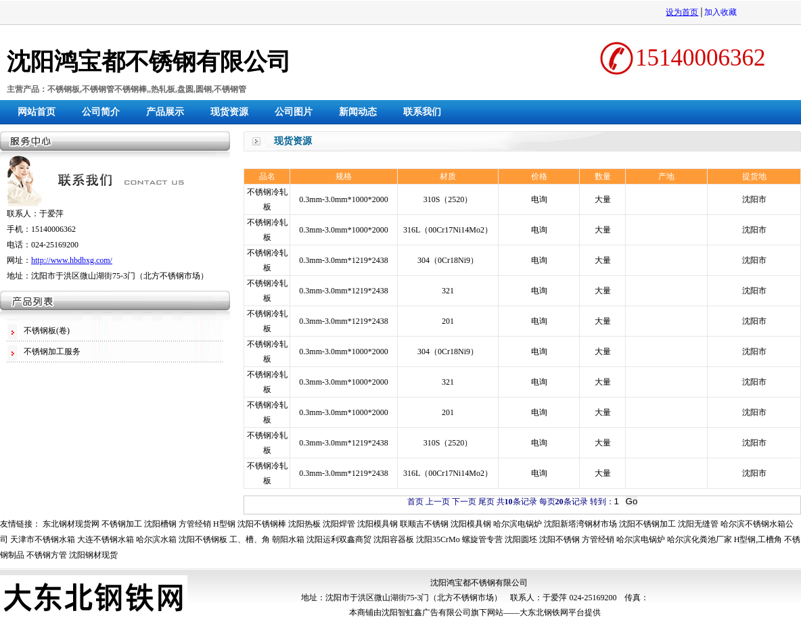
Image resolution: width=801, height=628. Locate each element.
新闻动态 (358, 112)
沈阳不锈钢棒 (261, 524)
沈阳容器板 (393, 539)
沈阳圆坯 (521, 539)
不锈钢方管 (46, 555)
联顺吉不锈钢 (424, 524)
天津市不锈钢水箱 (42, 539)
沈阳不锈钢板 (203, 539)
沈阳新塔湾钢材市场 (580, 524)
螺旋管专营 (482, 539)
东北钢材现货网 (71, 524)
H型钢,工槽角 (758, 539)
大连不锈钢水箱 (105, 539)
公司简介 (101, 112)
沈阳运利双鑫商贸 (338, 539)
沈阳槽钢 (160, 524)
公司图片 (294, 112)
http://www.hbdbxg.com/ (71, 260)
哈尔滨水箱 (156, 539)
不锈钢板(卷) (47, 330)
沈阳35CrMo (438, 539)
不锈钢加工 (121, 524)
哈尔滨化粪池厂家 (699, 539)
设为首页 (682, 12)
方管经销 (195, 524)
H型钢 (224, 524)
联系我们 (422, 112)
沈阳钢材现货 (93, 555)
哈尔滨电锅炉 (517, 524)
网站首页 (36, 112)
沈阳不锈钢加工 (647, 524)
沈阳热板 (304, 524)
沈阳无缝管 (698, 524)
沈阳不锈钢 (559, 539)
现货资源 (229, 112)
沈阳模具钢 (377, 524)
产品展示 (165, 112)
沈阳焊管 (339, 524)
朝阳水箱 (288, 539)
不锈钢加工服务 (52, 351)
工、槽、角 (249, 539)
